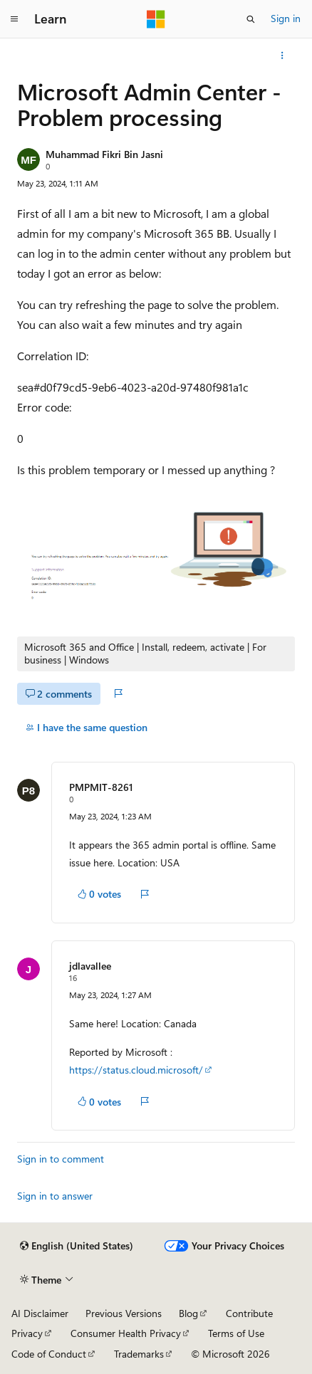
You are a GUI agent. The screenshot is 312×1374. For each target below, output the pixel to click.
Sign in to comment (60, 1158)
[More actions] (282, 55)
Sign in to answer (55, 1195)
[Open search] (250, 19)
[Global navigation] (14, 19)
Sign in (286, 18)
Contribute (249, 1313)
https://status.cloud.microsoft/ (136, 1069)
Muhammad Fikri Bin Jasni (104, 154)
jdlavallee (90, 965)
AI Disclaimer (39, 1313)
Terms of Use (236, 1333)
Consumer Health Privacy (126, 1333)
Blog (188, 1313)
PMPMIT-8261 (101, 787)
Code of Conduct (48, 1353)
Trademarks (139, 1353)
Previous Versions (123, 1313)
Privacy (27, 1333)
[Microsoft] (156, 19)
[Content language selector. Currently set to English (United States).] (76, 1245)
